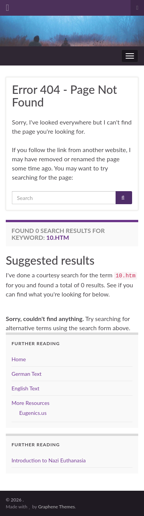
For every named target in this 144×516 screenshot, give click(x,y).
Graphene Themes (56, 506)
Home (19, 359)
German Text (26, 373)
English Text (26, 388)
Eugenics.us (32, 413)
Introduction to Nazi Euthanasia (49, 460)
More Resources (31, 403)
